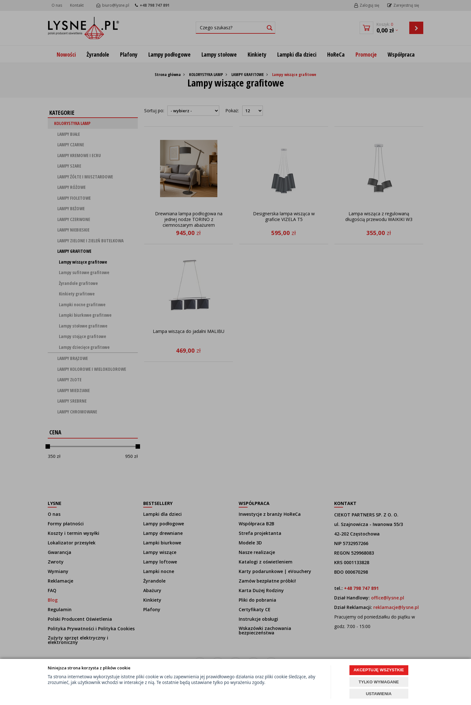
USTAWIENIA (379, 693)
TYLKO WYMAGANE (379, 682)
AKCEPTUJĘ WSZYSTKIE (379, 669)
